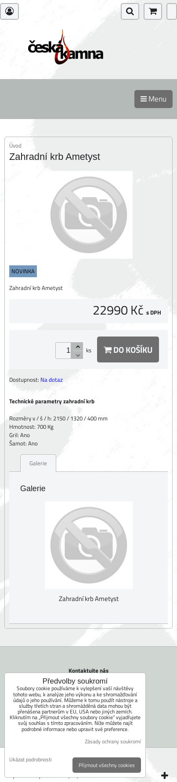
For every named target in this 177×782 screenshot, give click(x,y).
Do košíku (128, 349)
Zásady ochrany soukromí (113, 741)
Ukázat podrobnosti (30, 759)
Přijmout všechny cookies (107, 765)
